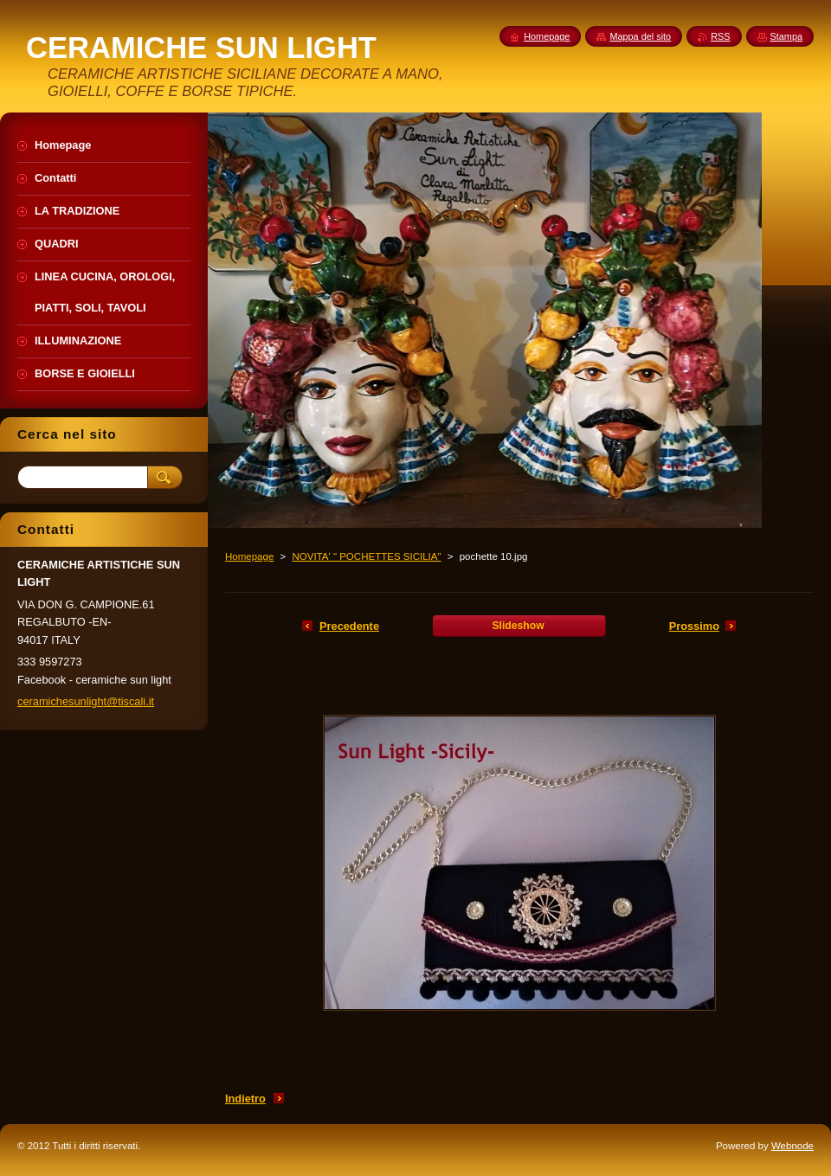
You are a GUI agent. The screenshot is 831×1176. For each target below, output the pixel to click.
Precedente (349, 626)
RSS (720, 36)
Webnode (792, 1146)
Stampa (786, 36)
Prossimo (694, 626)
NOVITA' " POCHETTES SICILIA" (366, 556)
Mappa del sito (640, 36)
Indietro (245, 1098)
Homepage (249, 556)
